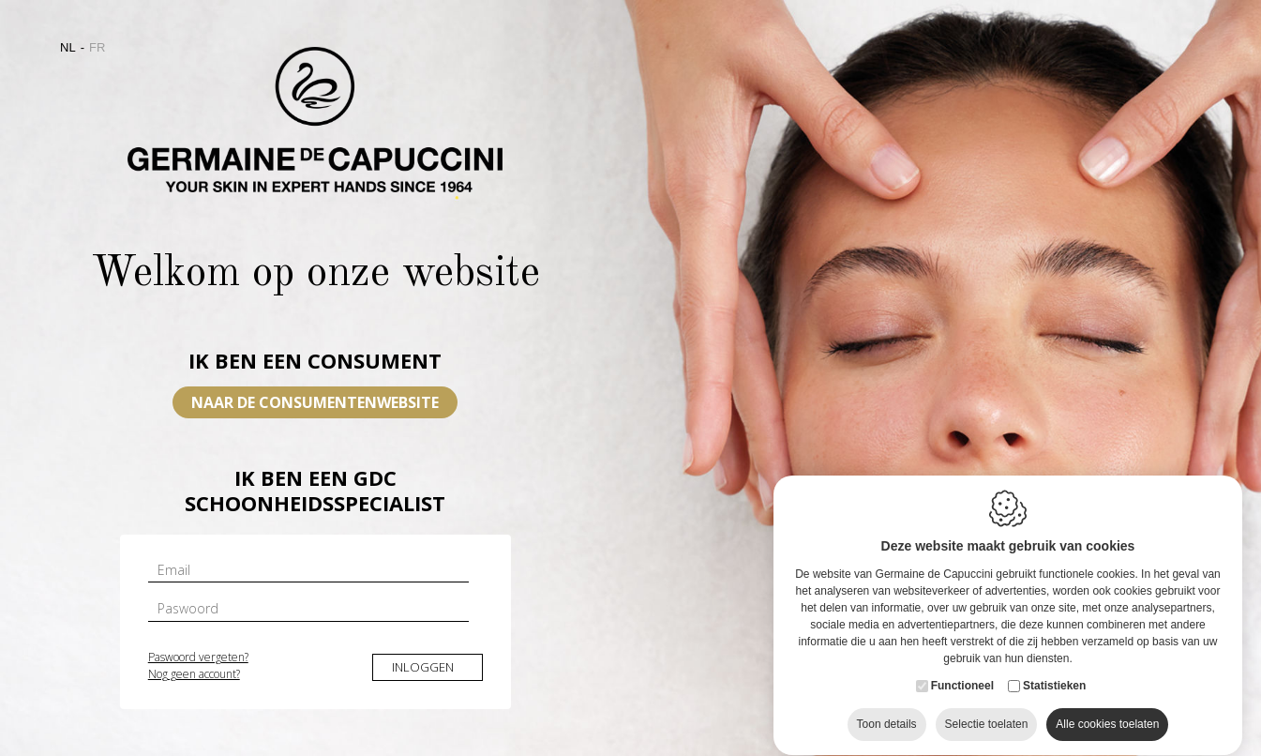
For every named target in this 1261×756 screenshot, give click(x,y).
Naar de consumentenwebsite (315, 402)
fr (97, 47)
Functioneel (962, 690)
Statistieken (1054, 690)
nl (68, 47)
